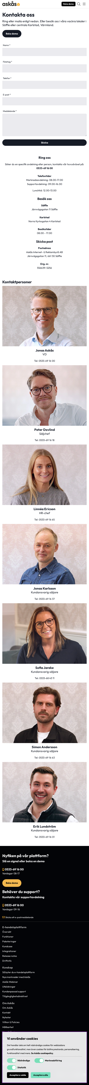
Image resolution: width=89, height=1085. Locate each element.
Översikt (6, 931)
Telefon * (7, 78)
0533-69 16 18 (46, 440)
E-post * (7, 94)
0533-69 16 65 (47, 519)
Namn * (6, 45)
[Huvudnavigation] (84, 4)
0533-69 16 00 (44, 168)
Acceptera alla (40, 1075)
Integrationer (9, 951)
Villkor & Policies (10, 1022)
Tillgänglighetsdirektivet (15, 996)
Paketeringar (9, 941)
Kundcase (7, 946)
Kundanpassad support (14, 991)
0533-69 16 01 (47, 836)
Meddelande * (10, 111)
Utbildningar (8, 986)
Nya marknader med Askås (16, 977)
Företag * (7, 61)
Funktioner (8, 936)
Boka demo (68, 4)
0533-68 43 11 (46, 678)
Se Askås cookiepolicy (42, 1053)
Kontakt (6, 1012)
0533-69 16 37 (47, 598)
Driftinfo (6, 960)
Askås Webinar (10, 981)
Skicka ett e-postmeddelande (19, 917)
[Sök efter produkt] (79, 4)
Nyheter (6, 1017)
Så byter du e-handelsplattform (18, 972)
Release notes (9, 955)
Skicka (44, 142)
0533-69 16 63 (47, 757)
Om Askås (7, 1007)
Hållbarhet (8, 1027)
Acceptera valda (17, 1075)
